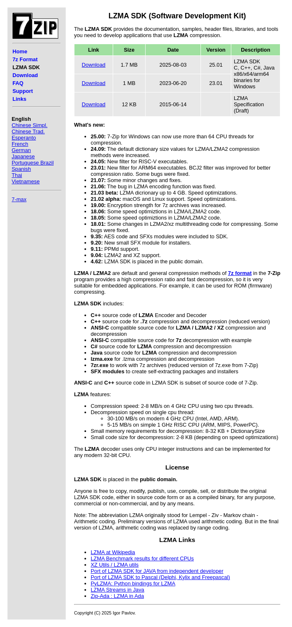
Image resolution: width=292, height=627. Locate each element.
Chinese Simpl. (29, 125)
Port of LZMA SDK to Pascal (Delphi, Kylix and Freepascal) (160, 577)
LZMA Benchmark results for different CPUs (142, 558)
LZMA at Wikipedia (113, 552)
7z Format (24, 59)
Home (19, 51)
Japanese (23, 156)
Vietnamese (26, 181)
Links (19, 99)
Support (22, 91)
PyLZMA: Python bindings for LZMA (133, 583)
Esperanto (24, 138)
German (21, 150)
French (20, 144)
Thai (17, 175)
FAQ (17, 83)
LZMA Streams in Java (117, 590)
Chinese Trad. (28, 131)
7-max (19, 199)
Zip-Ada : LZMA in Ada (117, 596)
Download (25, 75)
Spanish (21, 169)
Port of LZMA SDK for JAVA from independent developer (157, 571)
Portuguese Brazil (33, 163)
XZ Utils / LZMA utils (115, 565)
